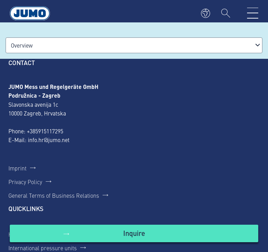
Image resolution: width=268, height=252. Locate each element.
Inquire (134, 233)
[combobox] (134, 45)
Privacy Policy (25, 182)
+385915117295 (45, 131)
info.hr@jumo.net (48, 140)
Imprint (17, 168)
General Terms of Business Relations (53, 195)
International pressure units (42, 248)
